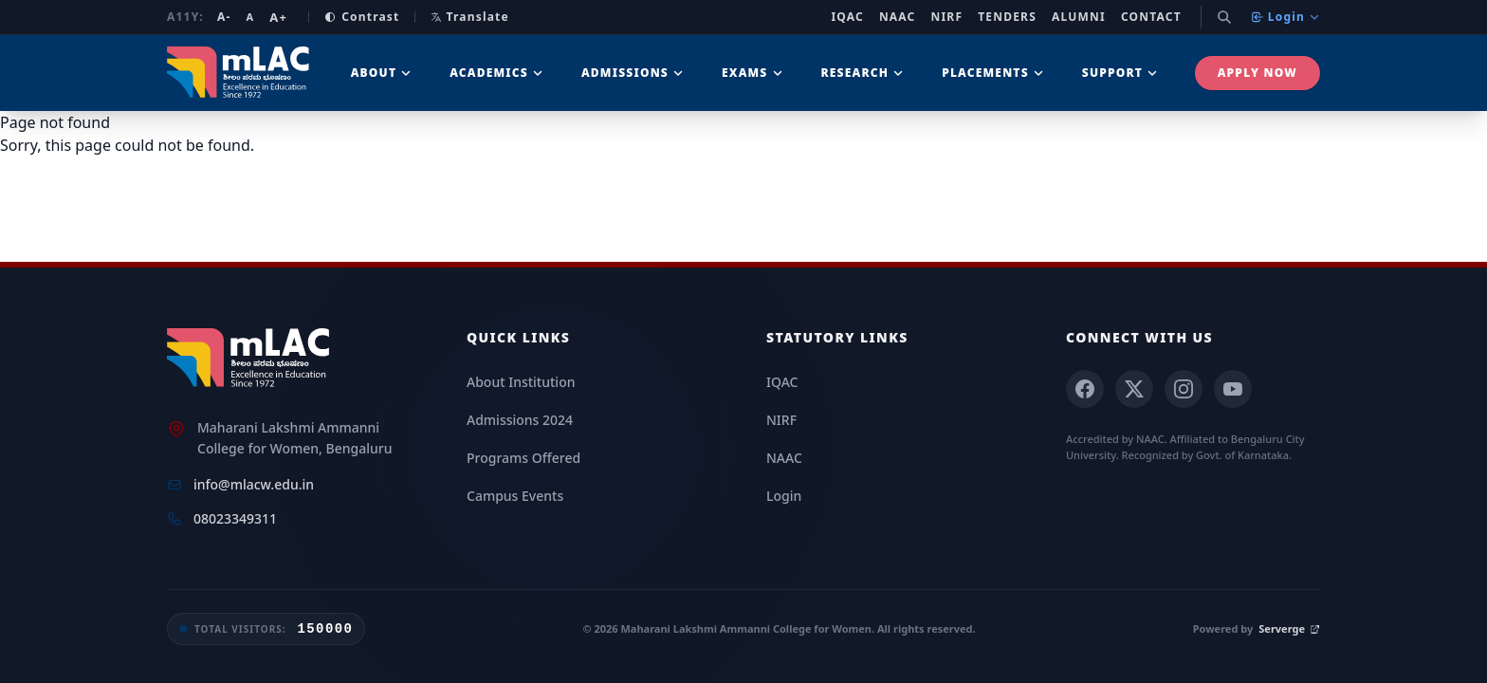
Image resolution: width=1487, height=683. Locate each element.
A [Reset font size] (250, 16)
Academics (496, 73)
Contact (1151, 17)
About (382, 73)
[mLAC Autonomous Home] (240, 73)
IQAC (847, 17)
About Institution (521, 382)
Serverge (1289, 628)
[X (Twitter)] (1134, 389)
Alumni (1079, 17)
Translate (469, 17)
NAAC (897, 17)
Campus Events (515, 496)
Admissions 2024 (520, 420)
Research (863, 73)
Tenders (1007, 17)
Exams (752, 73)
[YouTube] (1233, 389)
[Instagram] (1183, 389)
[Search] (1224, 17)
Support (1120, 73)
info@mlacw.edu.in (253, 484)
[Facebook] (1085, 389)
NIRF (947, 17)
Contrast (361, 17)
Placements (993, 73)
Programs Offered (523, 458)
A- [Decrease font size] (224, 17)
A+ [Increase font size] (278, 17)
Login (1285, 17)
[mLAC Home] (251, 358)
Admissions (632, 73)
